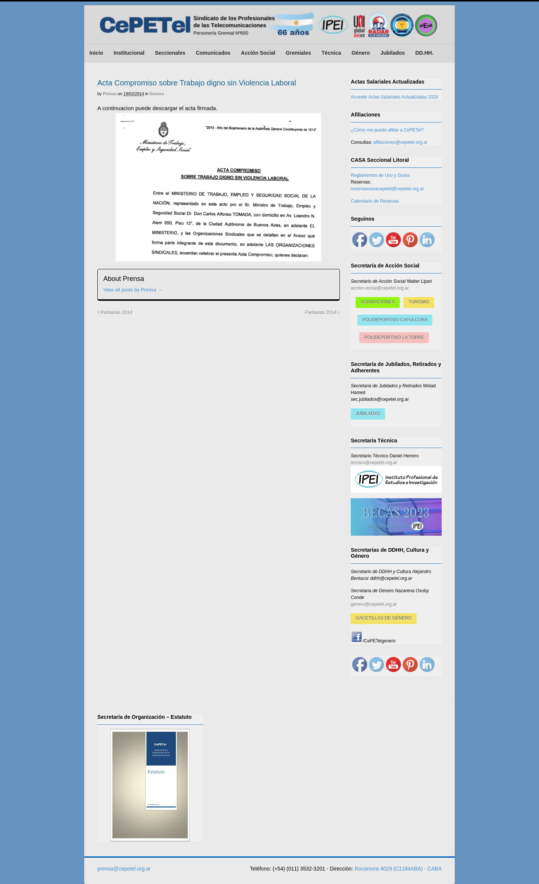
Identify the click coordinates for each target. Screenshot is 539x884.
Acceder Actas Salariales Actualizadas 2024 (394, 97)
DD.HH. (424, 53)
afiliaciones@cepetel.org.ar (400, 142)
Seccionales (170, 53)
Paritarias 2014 (114, 312)
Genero (157, 93)
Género (360, 53)
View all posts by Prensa (132, 290)
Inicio (96, 53)
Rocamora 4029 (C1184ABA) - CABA (398, 869)
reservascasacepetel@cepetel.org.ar (387, 188)
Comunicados (213, 53)
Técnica (331, 53)
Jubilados (392, 53)
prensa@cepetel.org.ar (124, 869)
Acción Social (258, 53)
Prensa (110, 93)
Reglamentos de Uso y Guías (380, 175)
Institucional (129, 53)
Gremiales (298, 53)
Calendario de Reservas (375, 201)
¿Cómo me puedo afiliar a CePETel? (387, 130)
